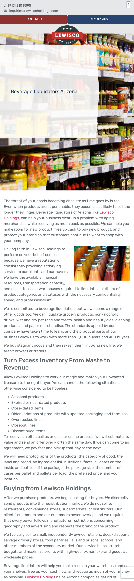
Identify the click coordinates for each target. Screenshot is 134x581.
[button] (128, 5)
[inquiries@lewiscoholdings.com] (5, 11)
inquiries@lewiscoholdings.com (33, 11)
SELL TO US (35, 19)
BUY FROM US (99, 19)
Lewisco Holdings (40, 577)
